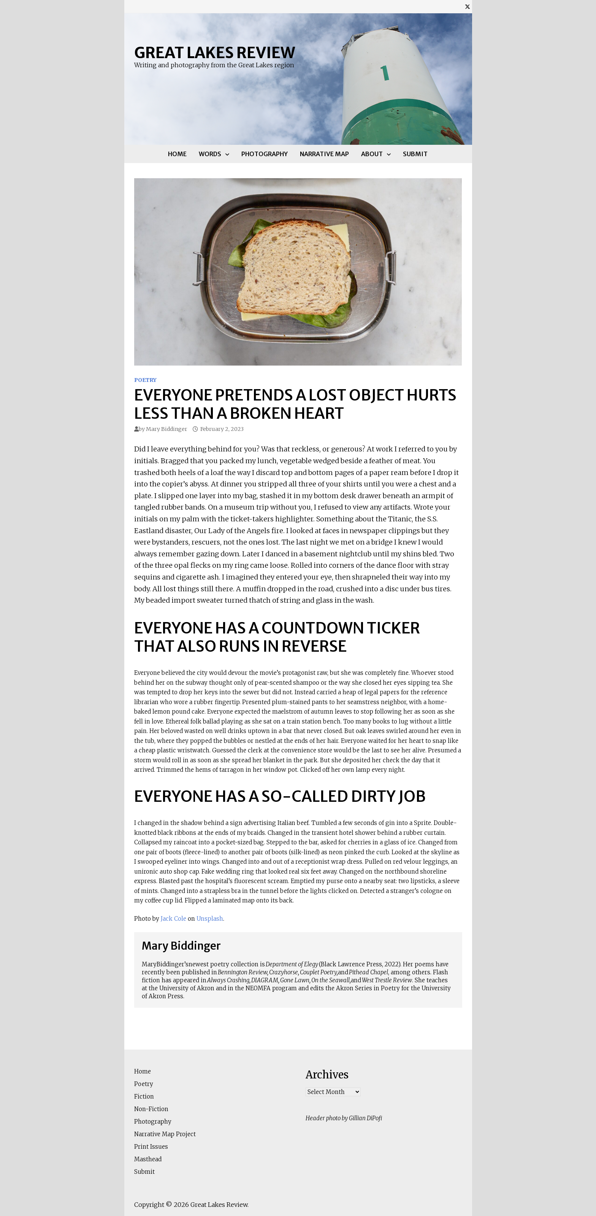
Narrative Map (324, 154)
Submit (415, 154)
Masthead (148, 1159)
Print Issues (151, 1146)
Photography (264, 154)
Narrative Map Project (165, 1134)
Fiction (144, 1096)
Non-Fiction (151, 1109)
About (372, 154)
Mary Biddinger (166, 429)
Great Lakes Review (214, 52)
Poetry (145, 380)
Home (177, 154)
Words (210, 154)
